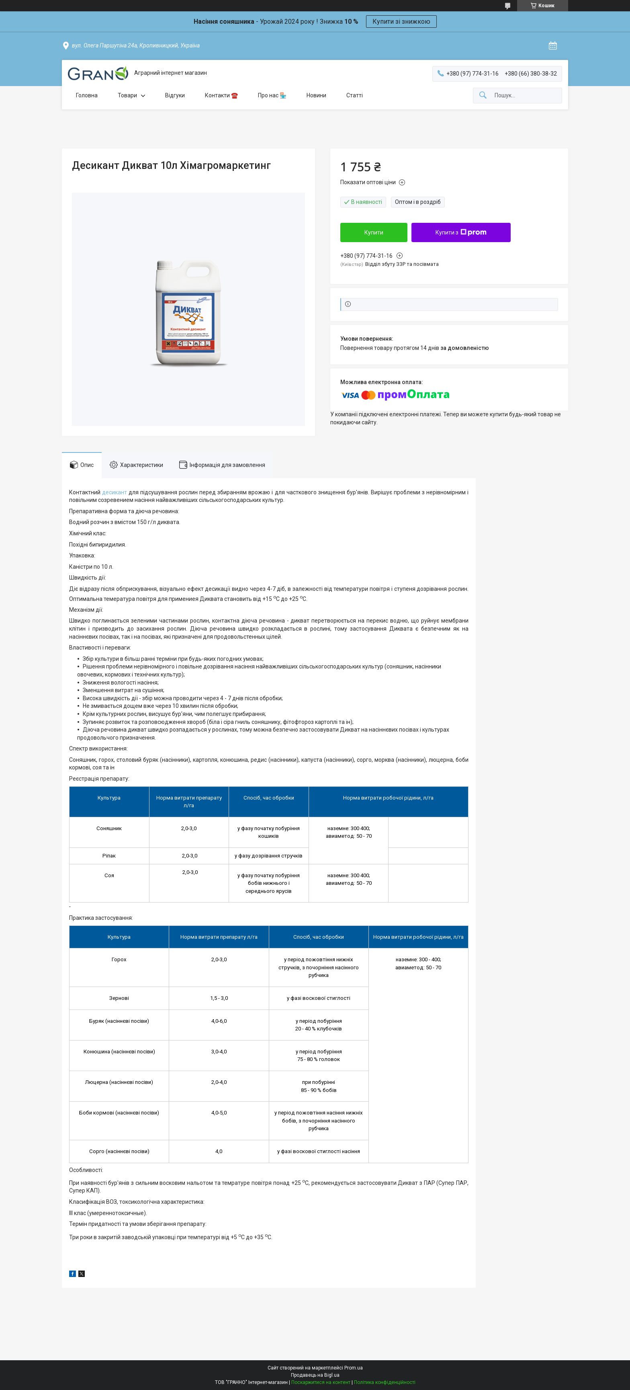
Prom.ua (353, 1368)
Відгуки (175, 95)
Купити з (461, 232)
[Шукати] (483, 95)
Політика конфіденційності (384, 1382)
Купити (373, 232)
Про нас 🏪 (272, 95)
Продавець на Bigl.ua (315, 1375)
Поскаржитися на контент (320, 1382)
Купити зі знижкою (401, 21)
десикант (114, 492)
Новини (316, 95)
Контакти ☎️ (221, 95)
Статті (354, 95)
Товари (127, 95)
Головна (87, 95)
